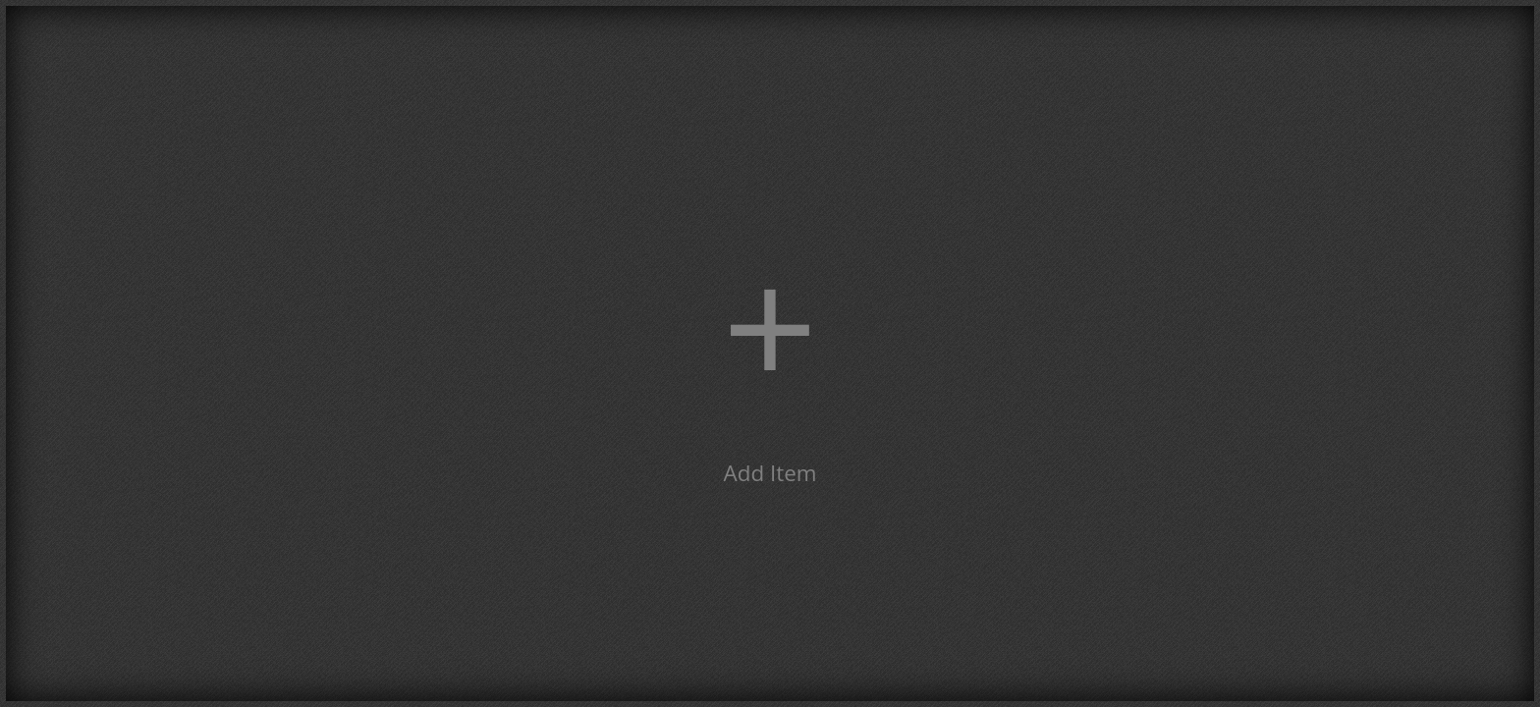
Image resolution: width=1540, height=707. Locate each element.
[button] (770, 353)
